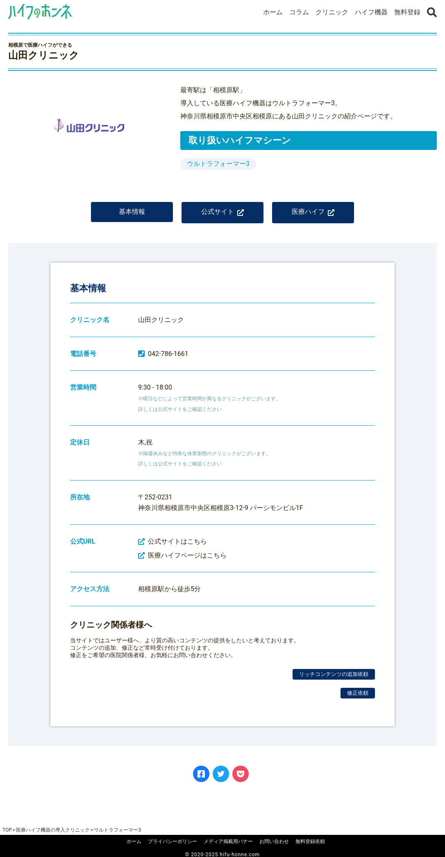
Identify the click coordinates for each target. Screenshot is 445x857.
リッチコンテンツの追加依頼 (333, 674)
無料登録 (407, 12)
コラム (299, 12)
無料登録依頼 (310, 841)
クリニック (332, 12)
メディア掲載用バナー (228, 841)
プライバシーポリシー (172, 841)
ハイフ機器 (371, 12)
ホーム (273, 12)
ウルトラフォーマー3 (218, 164)
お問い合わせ (274, 841)
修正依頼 (357, 693)
